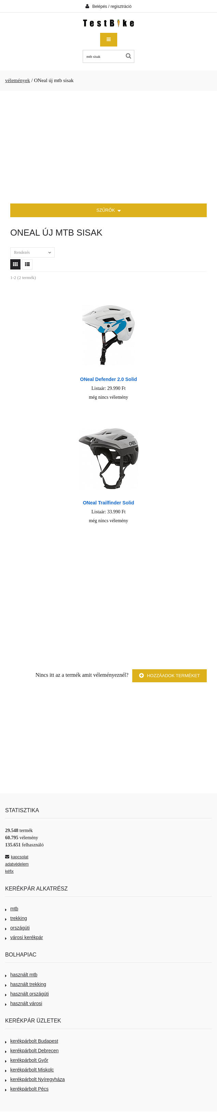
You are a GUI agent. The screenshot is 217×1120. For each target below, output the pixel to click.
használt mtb (21, 974)
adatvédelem (17, 864)
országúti (17, 928)
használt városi (23, 1003)
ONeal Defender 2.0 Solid (108, 379)
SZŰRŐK (108, 210)
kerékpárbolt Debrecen (32, 1050)
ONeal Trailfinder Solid (108, 502)
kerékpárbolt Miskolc (29, 1069)
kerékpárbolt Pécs (27, 1089)
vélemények (17, 80)
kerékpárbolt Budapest (31, 1041)
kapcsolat (16, 857)
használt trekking (25, 984)
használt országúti (27, 994)
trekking (16, 918)
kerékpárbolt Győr (26, 1060)
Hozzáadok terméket (169, 675)
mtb (11, 908)
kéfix (9, 871)
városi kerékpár (24, 937)
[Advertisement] (108, 147)
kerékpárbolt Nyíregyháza (35, 1079)
